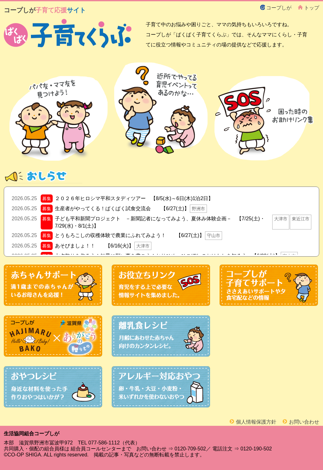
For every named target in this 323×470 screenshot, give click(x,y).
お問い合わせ (304, 421)
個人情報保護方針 (256, 421)
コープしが (278, 7)
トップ (311, 7)
